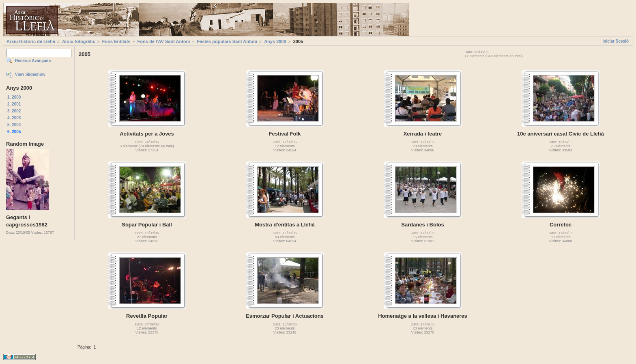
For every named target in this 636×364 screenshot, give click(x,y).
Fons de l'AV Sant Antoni (164, 41)
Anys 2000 (275, 41)
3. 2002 (14, 111)
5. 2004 (14, 125)
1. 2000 (14, 97)
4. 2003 (14, 118)
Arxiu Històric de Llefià (30, 41)
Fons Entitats (116, 41)
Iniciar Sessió (616, 41)
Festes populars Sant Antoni (227, 41)
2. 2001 (14, 104)
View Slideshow (30, 74)
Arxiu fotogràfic (78, 41)
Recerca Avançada (33, 60)
